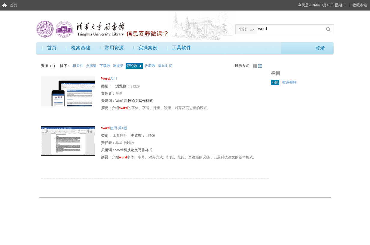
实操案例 (147, 47)
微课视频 (289, 82)
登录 (320, 48)
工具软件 (181, 47)
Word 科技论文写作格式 (134, 101)
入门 (109, 78)
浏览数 (119, 66)
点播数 (92, 66)
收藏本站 (360, 5)
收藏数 (150, 66)
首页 (13, 5)
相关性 (78, 66)
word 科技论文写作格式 (134, 150)
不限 (275, 82)
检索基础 (80, 47)
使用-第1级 (114, 128)
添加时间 (165, 66)
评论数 (134, 66)
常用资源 (114, 47)
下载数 (105, 66)
